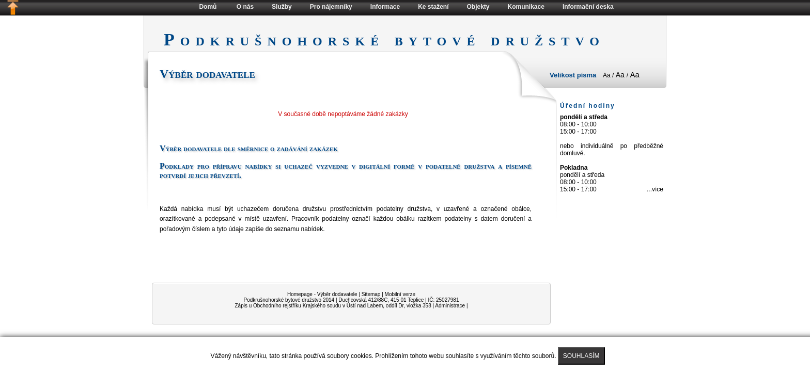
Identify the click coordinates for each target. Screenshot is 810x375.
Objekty (478, 6)
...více (655, 189)
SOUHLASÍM (581, 356)
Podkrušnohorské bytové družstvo (283, 300)
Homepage (300, 294)
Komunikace (526, 6)
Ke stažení (433, 6)
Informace (385, 6)
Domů (207, 6)
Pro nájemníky (331, 6)
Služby (282, 6)
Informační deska (588, 6)
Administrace (450, 305)
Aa (607, 75)
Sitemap (371, 294)
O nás (245, 6)
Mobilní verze (400, 294)
